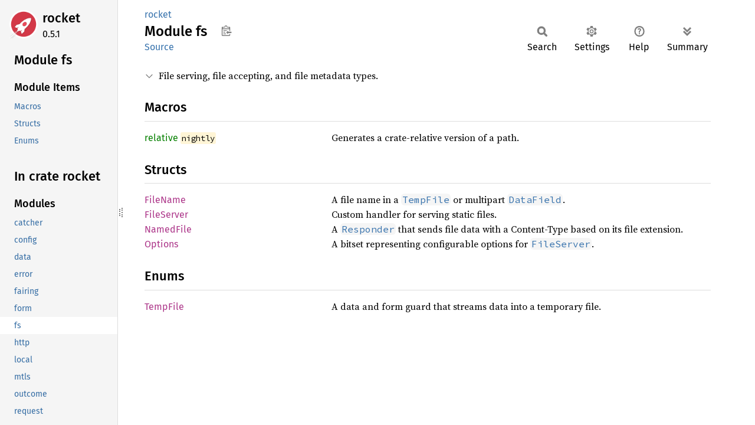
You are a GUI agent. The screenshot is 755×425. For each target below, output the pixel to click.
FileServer (166, 214)
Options (161, 244)
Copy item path (226, 31)
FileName (165, 199)
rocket (61, 18)
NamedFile (168, 229)
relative (161, 137)
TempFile (164, 306)
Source (159, 47)
